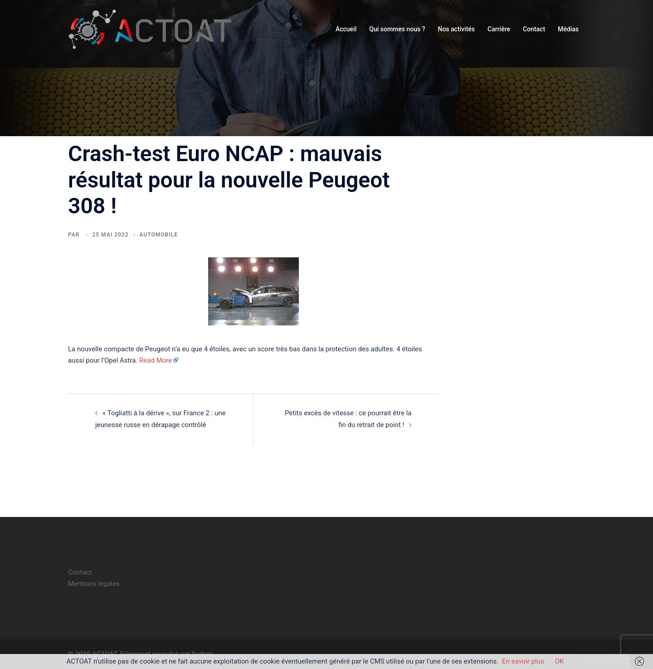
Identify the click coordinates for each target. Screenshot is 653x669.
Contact (534, 29)
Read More (155, 360)
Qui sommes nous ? (397, 29)
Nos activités (456, 29)
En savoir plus (523, 661)
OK (559, 661)
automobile (159, 234)
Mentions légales (94, 584)
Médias (568, 29)
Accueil (346, 29)
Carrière (498, 29)
